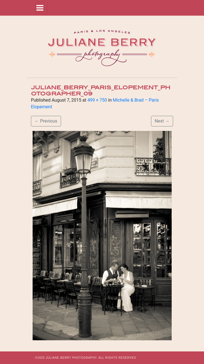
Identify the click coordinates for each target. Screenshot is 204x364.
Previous (46, 121)
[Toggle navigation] (41, 7)
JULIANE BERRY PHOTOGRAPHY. (72, 357)
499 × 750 (97, 100)
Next (162, 121)
